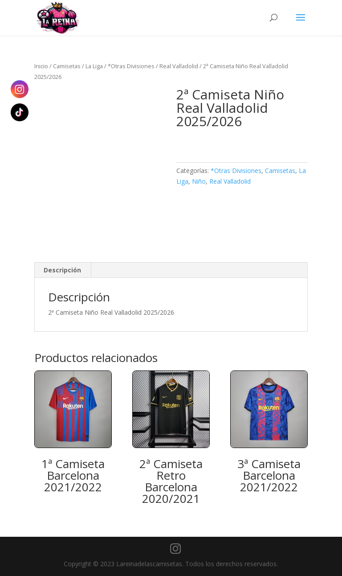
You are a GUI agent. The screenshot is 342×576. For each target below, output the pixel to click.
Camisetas (67, 66)
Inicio (41, 66)
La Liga (94, 66)
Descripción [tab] (62, 270)
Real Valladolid (178, 66)
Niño (199, 181)
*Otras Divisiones (131, 66)
